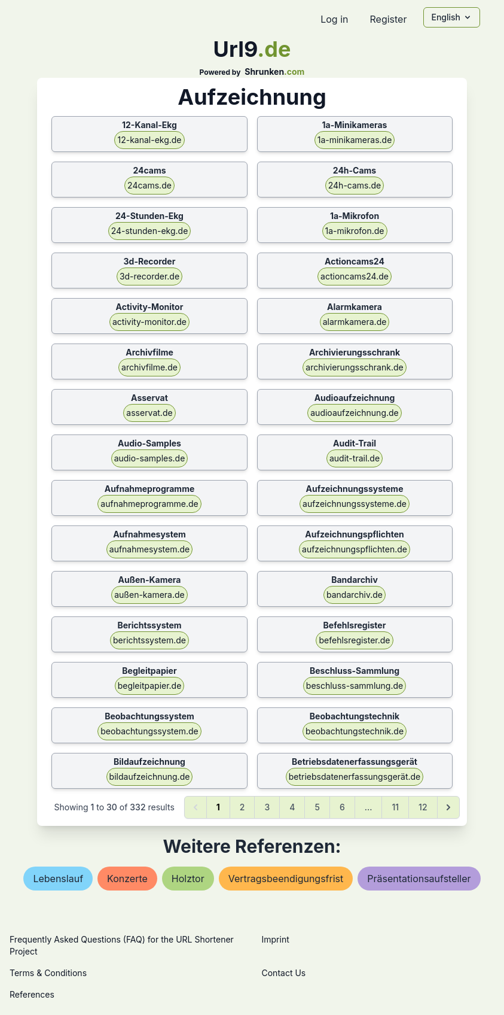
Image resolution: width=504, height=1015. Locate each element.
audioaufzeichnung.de (354, 413)
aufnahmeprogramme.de (149, 504)
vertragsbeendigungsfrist (286, 879)
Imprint (275, 939)
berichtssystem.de (149, 640)
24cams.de (149, 185)
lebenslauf (58, 879)
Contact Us (284, 973)
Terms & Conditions (48, 973)
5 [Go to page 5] (316, 807)
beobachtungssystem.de (149, 731)
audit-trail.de (354, 458)
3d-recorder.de (149, 276)
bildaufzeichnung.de (149, 776)
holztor (188, 879)
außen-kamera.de (149, 594)
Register (388, 19)
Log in (334, 19)
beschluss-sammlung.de (354, 685)
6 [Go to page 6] (342, 807)
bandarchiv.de (354, 594)
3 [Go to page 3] (267, 807)
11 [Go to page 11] (395, 807)
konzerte (127, 879)
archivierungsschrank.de (354, 367)
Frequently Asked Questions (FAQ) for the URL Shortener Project (122, 945)
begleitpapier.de (150, 685)
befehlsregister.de (354, 640)
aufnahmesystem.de (149, 549)
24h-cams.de (354, 185)
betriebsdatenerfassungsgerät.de (355, 776)
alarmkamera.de (355, 322)
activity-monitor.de (149, 322)
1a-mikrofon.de (354, 231)
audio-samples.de (149, 458)
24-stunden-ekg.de (149, 231)
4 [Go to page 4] (292, 807)
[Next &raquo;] (448, 807)
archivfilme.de (149, 367)
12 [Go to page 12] (423, 807)
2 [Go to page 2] (242, 807)
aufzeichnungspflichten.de (354, 549)
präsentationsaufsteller (419, 879)
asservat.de (149, 413)
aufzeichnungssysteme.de (355, 504)
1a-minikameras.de (354, 140)
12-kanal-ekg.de (149, 140)
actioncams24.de (354, 276)
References (32, 994)
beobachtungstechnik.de (355, 731)
